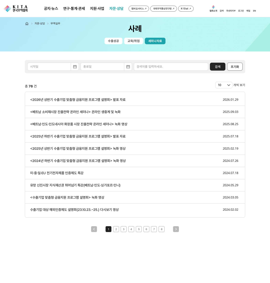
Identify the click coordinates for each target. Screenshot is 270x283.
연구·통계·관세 (74, 8)
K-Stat (184, 8)
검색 (217, 67)
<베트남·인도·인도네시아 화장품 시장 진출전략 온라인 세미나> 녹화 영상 (78, 124)
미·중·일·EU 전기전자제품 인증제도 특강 (57, 173)
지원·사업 (97, 8)
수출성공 (113, 41)
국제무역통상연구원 (162, 8)
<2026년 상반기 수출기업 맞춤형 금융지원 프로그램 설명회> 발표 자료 (78, 100)
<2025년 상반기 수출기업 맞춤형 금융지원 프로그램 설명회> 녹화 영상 (78, 148)
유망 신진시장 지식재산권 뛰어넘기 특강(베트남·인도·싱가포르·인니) (75, 185)
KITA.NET (15, 8)
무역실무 (55, 23)
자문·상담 (116, 8)
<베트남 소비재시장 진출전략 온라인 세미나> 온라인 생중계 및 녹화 (75, 112)
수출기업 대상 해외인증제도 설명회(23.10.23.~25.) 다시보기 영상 (74, 210)
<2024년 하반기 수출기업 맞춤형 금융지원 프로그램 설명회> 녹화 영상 (78, 161)
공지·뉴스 (51, 8)
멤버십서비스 (137, 8)
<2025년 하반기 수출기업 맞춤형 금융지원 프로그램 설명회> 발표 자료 (78, 136)
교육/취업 (134, 41)
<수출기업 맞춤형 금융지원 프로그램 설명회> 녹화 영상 (67, 197)
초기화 (235, 67)
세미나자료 (155, 41)
